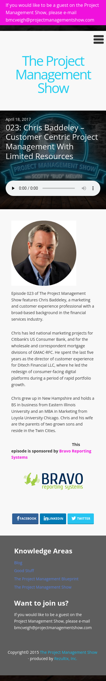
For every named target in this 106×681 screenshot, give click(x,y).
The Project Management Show (53, 74)
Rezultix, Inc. (65, 658)
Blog (18, 562)
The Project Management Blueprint (46, 578)
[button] (53, 39)
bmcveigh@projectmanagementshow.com (53, 627)
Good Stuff (24, 570)
